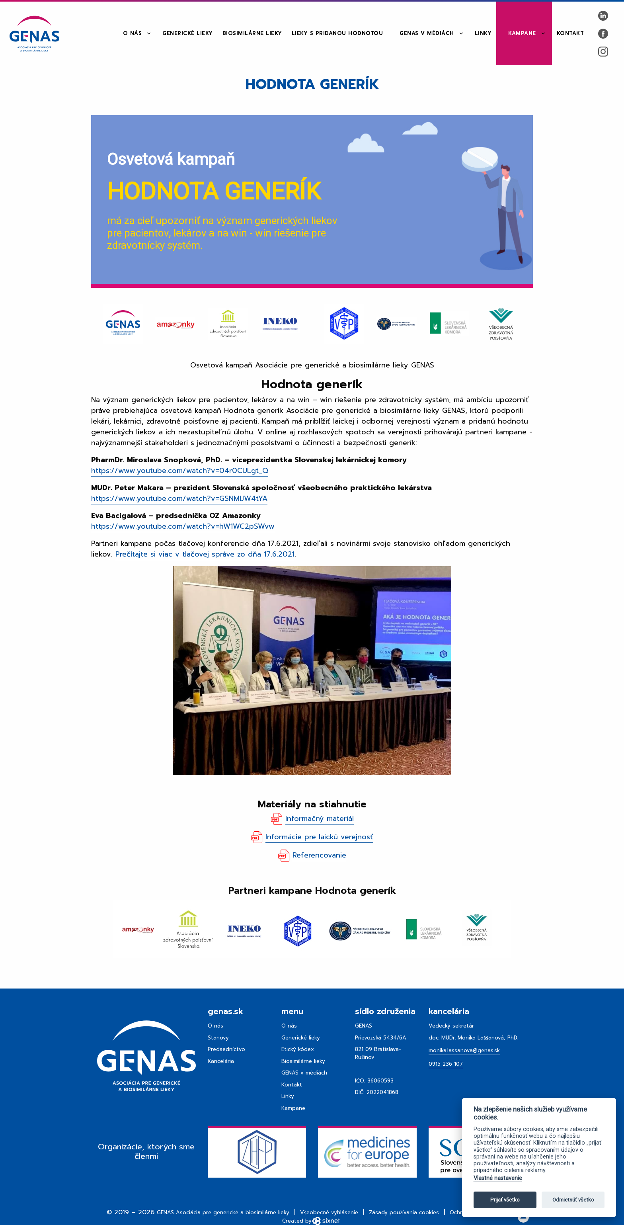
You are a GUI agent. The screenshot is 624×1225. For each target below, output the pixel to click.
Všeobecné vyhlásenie (329, 1212)
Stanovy (218, 1037)
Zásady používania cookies (404, 1212)
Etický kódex (297, 1049)
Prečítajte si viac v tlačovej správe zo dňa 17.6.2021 (204, 554)
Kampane (522, 33)
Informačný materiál (319, 818)
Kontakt (570, 33)
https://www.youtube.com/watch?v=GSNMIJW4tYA (179, 498)
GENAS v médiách (427, 33)
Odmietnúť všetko (573, 1200)
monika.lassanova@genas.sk (464, 1050)
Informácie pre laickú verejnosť (319, 836)
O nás (132, 33)
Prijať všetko (505, 1200)
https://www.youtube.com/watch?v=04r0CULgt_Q (179, 470)
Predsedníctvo (226, 1049)
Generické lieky (187, 33)
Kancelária (221, 1061)
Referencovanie (319, 855)
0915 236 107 (446, 1064)
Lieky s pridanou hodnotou (337, 33)
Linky (483, 33)
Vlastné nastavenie (498, 1178)
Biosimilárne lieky (252, 33)
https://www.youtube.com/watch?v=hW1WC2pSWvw (183, 526)
